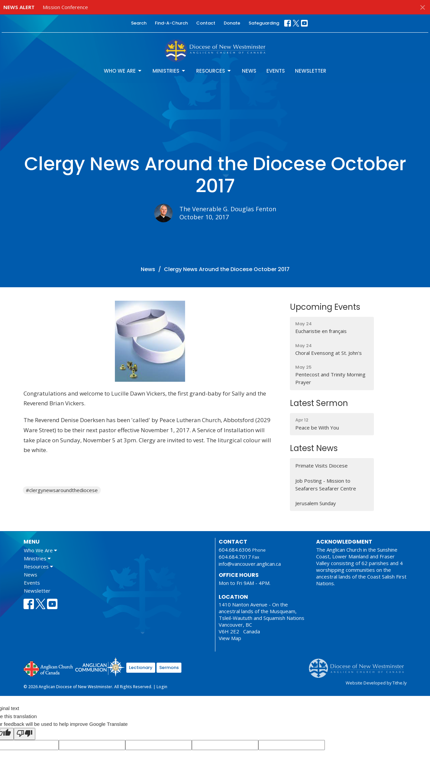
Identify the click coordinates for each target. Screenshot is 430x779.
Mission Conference (65, 7)
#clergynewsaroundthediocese (62, 490)
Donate (232, 23)
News (249, 70)
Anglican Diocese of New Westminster (359, 665)
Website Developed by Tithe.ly (376, 682)
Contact (205, 23)
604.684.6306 (235, 549)
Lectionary (141, 667)
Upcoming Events (325, 306)
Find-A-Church (171, 23)
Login (162, 687)
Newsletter (310, 70)
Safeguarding (264, 23)
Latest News (314, 448)
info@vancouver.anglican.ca (250, 563)
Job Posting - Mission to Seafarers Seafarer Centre (325, 484)
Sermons (169, 667)
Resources (214, 70)
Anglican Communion (100, 666)
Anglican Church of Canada (49, 668)
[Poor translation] (24, 734)
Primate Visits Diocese (321, 465)
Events (275, 70)
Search (138, 23)
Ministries (169, 70)
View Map (230, 638)
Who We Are (123, 70)
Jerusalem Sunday (315, 503)
